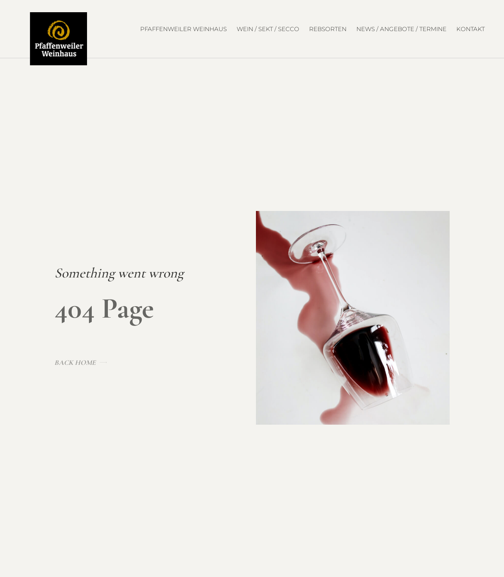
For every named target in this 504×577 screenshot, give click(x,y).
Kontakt (470, 29)
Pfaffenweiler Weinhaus (183, 29)
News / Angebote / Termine (401, 29)
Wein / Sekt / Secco (268, 29)
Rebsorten (327, 29)
